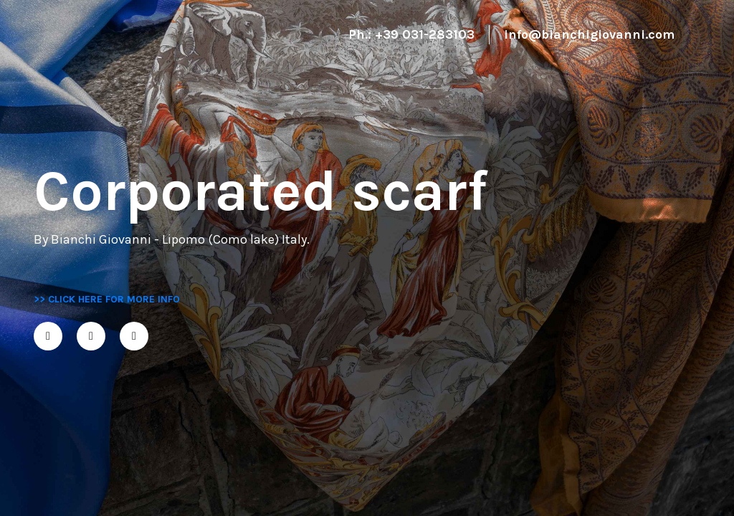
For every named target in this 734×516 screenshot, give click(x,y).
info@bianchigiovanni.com (589, 34)
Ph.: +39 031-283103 (411, 34)
